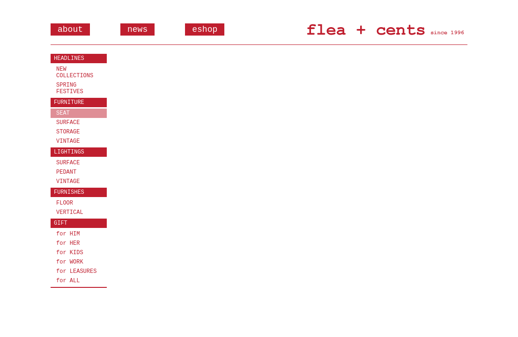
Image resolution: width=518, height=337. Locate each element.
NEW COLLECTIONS (74, 72)
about (70, 29)
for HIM (68, 234)
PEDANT (66, 172)
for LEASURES (76, 271)
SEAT (63, 113)
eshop (204, 29)
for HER (68, 243)
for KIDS (69, 252)
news (137, 29)
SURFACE (68, 122)
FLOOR (64, 203)
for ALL (68, 281)
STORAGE (68, 132)
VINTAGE (68, 141)
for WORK (69, 262)
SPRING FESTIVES (69, 88)
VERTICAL (69, 212)
